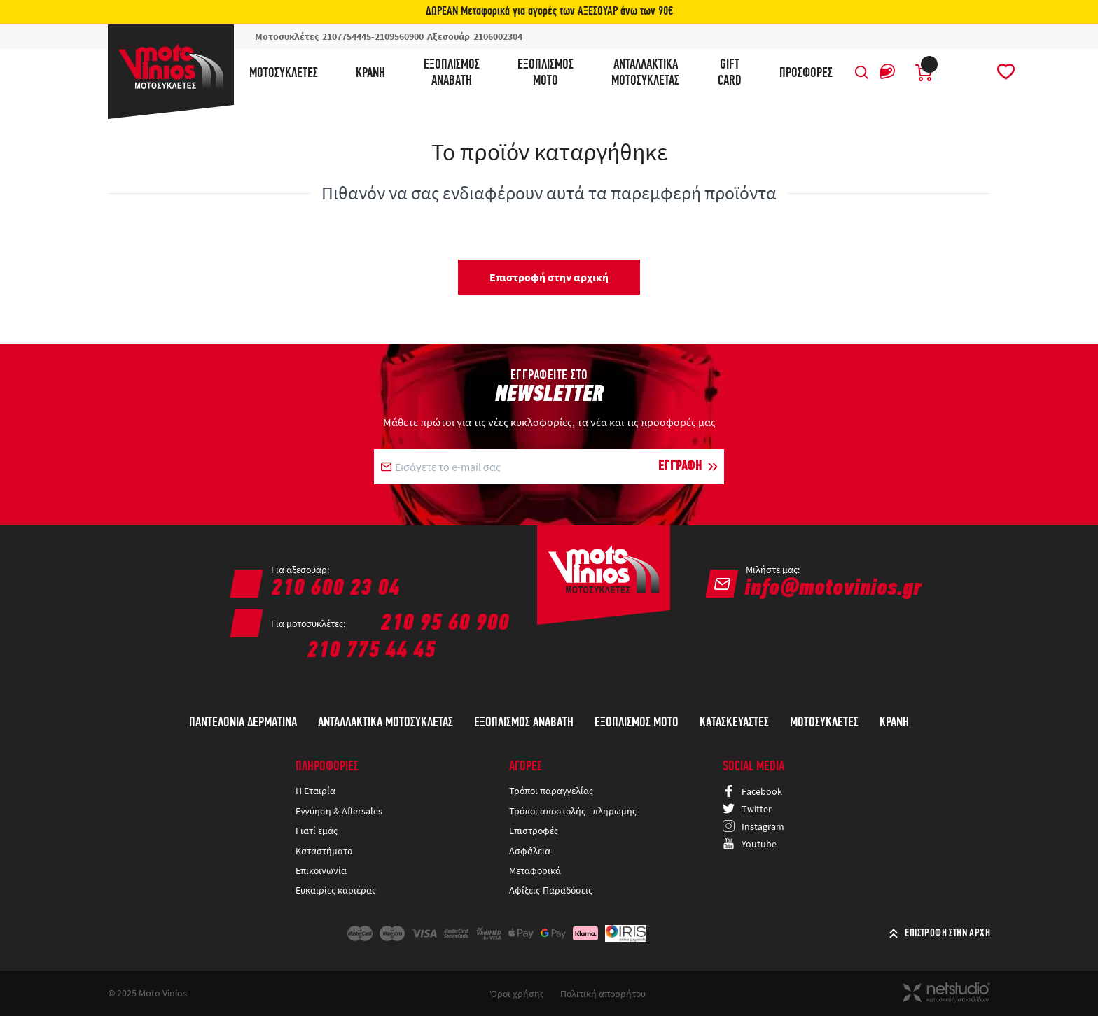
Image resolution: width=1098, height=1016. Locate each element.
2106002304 (497, 36)
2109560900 (399, 36)
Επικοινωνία (321, 870)
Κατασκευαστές (734, 723)
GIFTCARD (730, 73)
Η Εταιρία (315, 790)
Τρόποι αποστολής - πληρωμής (573, 811)
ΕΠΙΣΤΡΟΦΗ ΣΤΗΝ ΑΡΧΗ (947, 933)
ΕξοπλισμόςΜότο (545, 73)
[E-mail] (518, 467)
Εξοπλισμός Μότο (637, 723)
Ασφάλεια (529, 851)
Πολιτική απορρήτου (603, 993)
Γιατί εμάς (317, 830)
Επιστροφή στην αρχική (549, 277)
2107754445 (346, 36)
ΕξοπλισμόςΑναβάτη (452, 73)
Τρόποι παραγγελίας (551, 790)
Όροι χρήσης (517, 993)
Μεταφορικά (535, 870)
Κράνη (370, 73)
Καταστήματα (324, 851)
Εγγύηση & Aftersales (339, 811)
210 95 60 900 (444, 624)
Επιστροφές (533, 830)
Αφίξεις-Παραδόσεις (552, 890)
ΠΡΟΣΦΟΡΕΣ (806, 73)
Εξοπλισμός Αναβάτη (524, 723)
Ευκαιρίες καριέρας (336, 890)
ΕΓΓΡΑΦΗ (680, 467)
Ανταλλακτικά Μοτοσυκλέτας (385, 723)
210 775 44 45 (371, 651)
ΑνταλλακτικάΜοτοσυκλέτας (645, 73)
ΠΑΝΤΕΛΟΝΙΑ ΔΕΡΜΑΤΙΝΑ (243, 723)
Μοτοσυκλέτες (283, 73)
